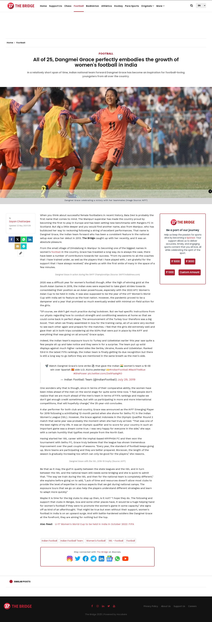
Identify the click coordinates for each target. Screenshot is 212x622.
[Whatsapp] (24, 239)
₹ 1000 (170, 272)
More (160, 6)
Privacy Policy (151, 606)
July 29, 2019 (126, 379)
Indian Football (49, 540)
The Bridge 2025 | (94, 614)
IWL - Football (116, 540)
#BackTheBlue (137, 369)
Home (43, 6)
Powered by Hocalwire (115, 614)
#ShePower (80, 373)
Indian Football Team (72, 540)
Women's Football (95, 540)
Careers (192, 606)
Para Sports (132, 6)
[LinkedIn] (30, 239)
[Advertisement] (106, 29)
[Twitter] (18, 239)
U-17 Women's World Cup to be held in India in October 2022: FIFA (87, 524)
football (56, 251)
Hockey (118, 6)
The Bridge (102, 552)
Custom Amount (189, 272)
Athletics (106, 6)
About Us (166, 606)
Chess (68, 6)
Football (79, 6)
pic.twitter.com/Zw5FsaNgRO (105, 373)
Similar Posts (22, 581)
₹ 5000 (175, 261)
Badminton (92, 6)
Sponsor (191, 237)
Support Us (55, 6)
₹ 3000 (190, 261)
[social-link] (21, 253)
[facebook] (11, 239)
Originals (147, 6)
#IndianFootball (118, 369)
